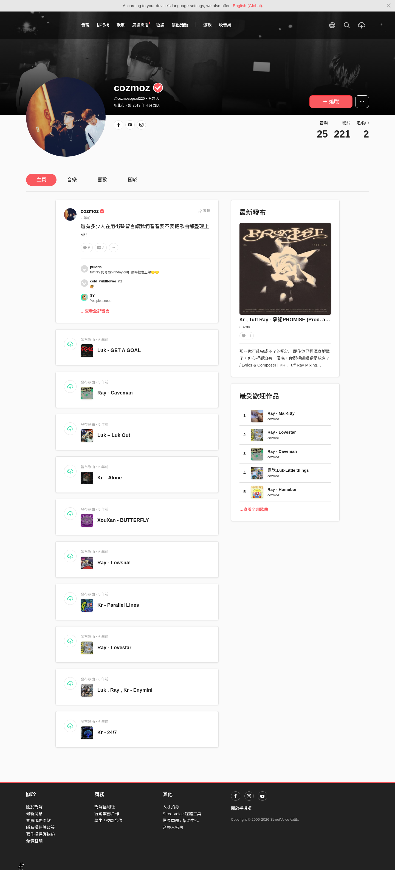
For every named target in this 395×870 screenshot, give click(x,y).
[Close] (389, 5)
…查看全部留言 (95, 311)
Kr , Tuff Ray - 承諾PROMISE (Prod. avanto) (289, 319)
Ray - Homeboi (281, 491)
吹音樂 (225, 25)
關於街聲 (34, 807)
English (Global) (247, 5)
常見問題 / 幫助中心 (181, 820)
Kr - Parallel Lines (118, 605)
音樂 (72, 179)
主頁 (41, 179)
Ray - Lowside (114, 562)
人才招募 (171, 807)
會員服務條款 (38, 820)
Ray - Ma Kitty (281, 415)
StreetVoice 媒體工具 (182, 813)
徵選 (160, 25)
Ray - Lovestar (114, 647)
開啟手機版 (241, 808)
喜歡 (102, 179)
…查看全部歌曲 (253, 511)
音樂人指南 (173, 827)
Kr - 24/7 (107, 732)
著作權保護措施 (40, 834)
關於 (133, 179)
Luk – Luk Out (113, 435)
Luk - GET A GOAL (119, 350)
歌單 (121, 25)
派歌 (207, 25)
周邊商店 (141, 25)
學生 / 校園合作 (108, 820)
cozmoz (93, 211)
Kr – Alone (109, 477)
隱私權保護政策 (40, 827)
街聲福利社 (104, 807)
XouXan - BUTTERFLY (123, 520)
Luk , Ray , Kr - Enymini (125, 690)
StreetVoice (48, 25)
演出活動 (180, 25)
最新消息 (34, 813)
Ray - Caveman (115, 393)
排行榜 (103, 25)
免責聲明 (34, 841)
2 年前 (86, 218)
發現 (85, 25)
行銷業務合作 (106, 813)
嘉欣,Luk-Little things (288, 472)
